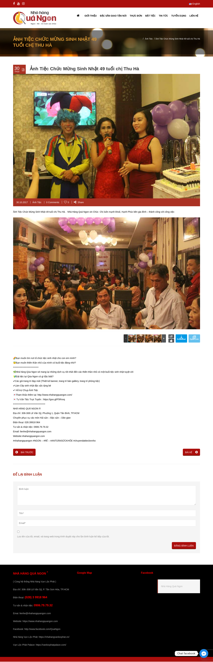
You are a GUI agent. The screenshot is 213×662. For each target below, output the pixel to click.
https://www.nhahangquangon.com (40, 621)
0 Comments (52, 202)
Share (79, 202)
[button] (193, 274)
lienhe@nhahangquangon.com (35, 613)
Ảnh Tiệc (149, 39)
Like (171, 341)
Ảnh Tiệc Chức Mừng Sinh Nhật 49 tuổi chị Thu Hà (84, 69)
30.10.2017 (22, 202)
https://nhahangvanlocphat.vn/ (54, 637)
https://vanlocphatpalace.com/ (51, 645)
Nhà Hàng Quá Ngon (172, 586)
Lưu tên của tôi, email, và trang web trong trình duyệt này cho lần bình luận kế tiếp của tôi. (63, 537)
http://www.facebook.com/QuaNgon (42, 629)
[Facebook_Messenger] (203, 653)
